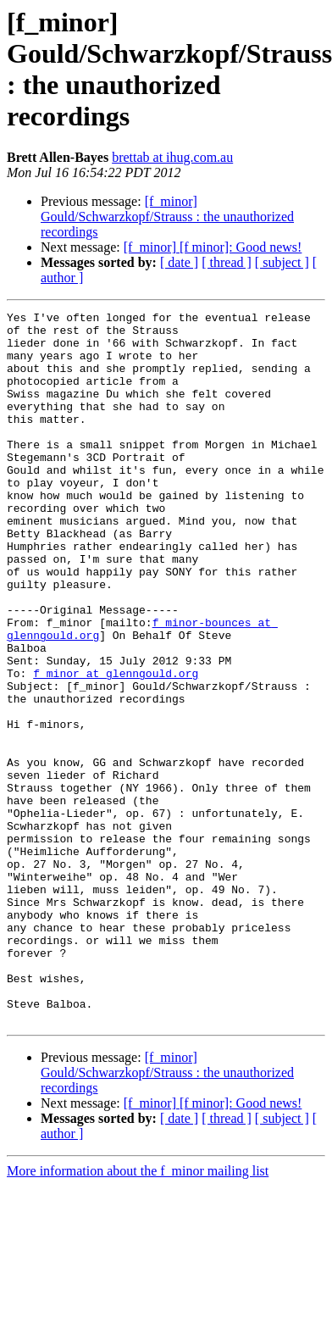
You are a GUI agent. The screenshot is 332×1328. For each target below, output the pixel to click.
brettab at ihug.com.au (172, 157)
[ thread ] (227, 262)
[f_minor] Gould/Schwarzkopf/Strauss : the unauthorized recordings (167, 216)
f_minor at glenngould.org (115, 746)
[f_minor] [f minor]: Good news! (213, 247)
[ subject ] (282, 262)
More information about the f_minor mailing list (137, 1313)
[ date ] (179, 262)
